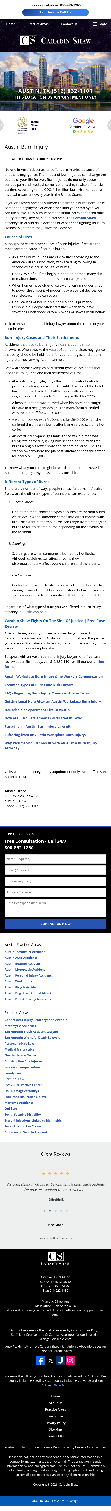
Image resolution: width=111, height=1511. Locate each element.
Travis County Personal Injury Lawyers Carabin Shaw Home (55, 40)
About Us (55, 1403)
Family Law (13, 1073)
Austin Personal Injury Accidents (29, 975)
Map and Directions (55, 1301)
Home (10, 24)
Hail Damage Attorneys (22, 1091)
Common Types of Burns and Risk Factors (39, 685)
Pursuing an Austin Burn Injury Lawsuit (38, 726)
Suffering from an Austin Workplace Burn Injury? (45, 734)
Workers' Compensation (22, 1067)
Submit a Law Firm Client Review (55, 1238)
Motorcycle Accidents (20, 1026)
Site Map (55, 1429)
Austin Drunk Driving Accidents (28, 999)
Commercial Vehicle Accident (26, 1132)
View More (55, 1225)
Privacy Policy (55, 1423)
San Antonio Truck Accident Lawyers (32, 1032)
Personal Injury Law (19, 1043)
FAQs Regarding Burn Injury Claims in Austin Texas (47, 693)
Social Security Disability (23, 1114)
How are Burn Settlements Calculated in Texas (44, 718)
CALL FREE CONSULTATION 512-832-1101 (36, 159)
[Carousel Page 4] (61, 1210)
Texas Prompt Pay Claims (23, 1126)
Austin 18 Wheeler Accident (25, 952)
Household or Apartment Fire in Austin (37, 710)
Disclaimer (55, 1416)
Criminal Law (14, 1079)
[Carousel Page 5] (66, 1210)
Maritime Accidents (19, 1103)
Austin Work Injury (19, 981)
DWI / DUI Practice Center (23, 1085)
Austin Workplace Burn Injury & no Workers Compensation (54, 676)
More (103, 24)
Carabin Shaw (84, 218)
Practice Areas (38, 24)
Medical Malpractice (19, 1049)
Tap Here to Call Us (55, 12)
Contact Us (69, 24)
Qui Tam (11, 1109)
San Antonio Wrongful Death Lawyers (32, 1038)
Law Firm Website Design (55, 1501)
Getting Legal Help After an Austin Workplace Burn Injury (53, 701)
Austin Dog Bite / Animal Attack (28, 993)
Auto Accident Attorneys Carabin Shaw (32, 1346)
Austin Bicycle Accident (22, 987)
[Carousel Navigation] (55, 1210)
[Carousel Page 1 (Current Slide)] (44, 1210)
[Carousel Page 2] (50, 1210)
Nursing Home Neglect (21, 1055)
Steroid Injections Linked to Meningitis (33, 1120)
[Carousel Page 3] (55, 1210)
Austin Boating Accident (22, 964)
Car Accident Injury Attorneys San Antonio (36, 1020)
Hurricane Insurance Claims (25, 1097)
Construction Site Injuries (23, 1061)
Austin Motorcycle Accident (25, 970)
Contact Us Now (55, 923)
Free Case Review (19, 833)
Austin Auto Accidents (21, 958)
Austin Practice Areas (23, 944)
